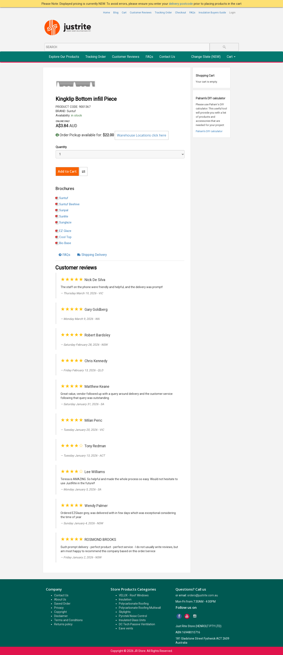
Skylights (125, 611)
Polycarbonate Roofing (134, 603)
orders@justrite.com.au (202, 595)
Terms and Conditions (68, 620)
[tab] (64, 255)
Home (106, 12)
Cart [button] (231, 57)
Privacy (59, 607)
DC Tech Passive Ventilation (137, 624)
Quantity (61, 147)
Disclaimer (61, 616)
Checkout (180, 12)
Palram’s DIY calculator (209, 131)
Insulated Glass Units (132, 620)
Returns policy (63, 624)
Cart (124, 12)
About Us (60, 599)
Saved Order (62, 603)
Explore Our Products (64, 57)
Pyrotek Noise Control (133, 616)
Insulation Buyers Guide (212, 12)
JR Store (140, 651)
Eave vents (126, 628)
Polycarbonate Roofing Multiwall (140, 607)
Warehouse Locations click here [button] (141, 135)
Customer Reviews (141, 12)
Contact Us (167, 57)
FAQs (192, 12)
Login (232, 12)
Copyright (60, 611)
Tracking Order (163, 12)
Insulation (125, 599)
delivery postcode (181, 4)
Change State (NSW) (206, 57)
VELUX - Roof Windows (134, 595)
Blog (115, 12)
